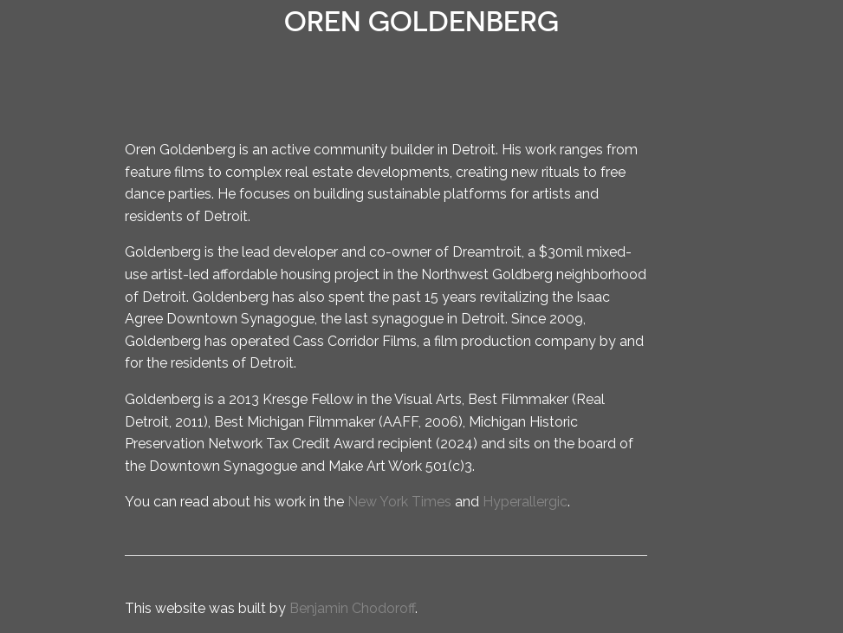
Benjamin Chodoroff (352, 608)
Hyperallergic (525, 501)
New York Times (399, 501)
